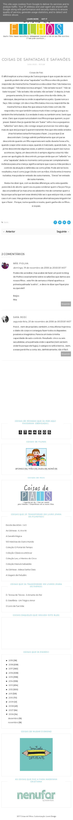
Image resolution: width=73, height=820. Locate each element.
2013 (11, 685)
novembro (13, 722)
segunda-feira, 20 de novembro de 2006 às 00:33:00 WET (42, 321)
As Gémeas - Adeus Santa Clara (20, 569)
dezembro (13, 718)
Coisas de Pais (36, 72)
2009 (11, 702)
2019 (11, 660)
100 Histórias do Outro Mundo (20, 542)
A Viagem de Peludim (16, 575)
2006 (11, 714)
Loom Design (51, 816)
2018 (11, 664)
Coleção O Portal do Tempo (19, 547)
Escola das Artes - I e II (16, 525)
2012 (11, 689)
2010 (11, 697)
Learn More (33, 19)
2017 (11, 668)
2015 (11, 677)
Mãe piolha (21, 263)
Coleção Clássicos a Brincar (19, 553)
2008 (11, 706)
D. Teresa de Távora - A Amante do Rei (24, 595)
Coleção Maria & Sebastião (19, 564)
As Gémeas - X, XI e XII (16, 530)
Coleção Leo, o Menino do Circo (21, 558)
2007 (11, 710)
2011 (10, 693)
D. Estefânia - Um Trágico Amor (20, 600)
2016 (11, 673)
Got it (44, 19)
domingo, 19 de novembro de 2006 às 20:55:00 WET (39, 267)
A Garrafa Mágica (14, 536)
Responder (66, 304)
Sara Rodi (32, 64)
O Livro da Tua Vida (15, 606)
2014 (11, 681)
